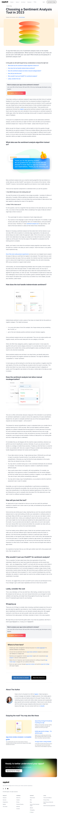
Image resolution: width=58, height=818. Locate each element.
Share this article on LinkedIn (21, 677)
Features (4, 797)
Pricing (35, 1)
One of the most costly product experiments (17, 254)
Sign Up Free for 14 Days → (14, 771)
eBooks (31, 807)
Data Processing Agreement (49, 805)
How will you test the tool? (15, 73)
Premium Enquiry (19, 804)
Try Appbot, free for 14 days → (16, 93)
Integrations (5, 802)
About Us (18, 797)
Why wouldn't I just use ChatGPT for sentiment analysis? (22, 76)
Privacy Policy (46, 799)
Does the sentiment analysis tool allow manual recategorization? (24, 70)
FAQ (31, 799)
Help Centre (32, 797)
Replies (4, 804)
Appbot (22, 109)
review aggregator (41, 647)
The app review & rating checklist (43, 741)
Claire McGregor (22, 17)
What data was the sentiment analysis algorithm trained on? (23, 65)
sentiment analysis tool (33, 223)
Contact (18, 808)
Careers (18, 799)
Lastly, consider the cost (14, 78)
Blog (31, 802)
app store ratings (45, 664)
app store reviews (30, 664)
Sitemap (18, 806)
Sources (4, 799)
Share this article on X (39, 677)
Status (32, 812)
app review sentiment (32, 651)
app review (29, 656)
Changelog (32, 810)
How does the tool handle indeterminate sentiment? (21, 68)
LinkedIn (42, 706)
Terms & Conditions (47, 797)
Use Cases (5, 806)
